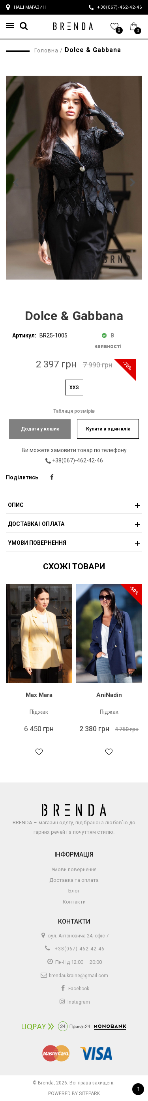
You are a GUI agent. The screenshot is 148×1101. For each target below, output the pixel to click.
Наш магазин (26, 7)
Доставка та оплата (74, 880)
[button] (12, 26)
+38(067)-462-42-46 (80, 460)
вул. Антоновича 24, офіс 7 (74, 936)
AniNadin (109, 695)
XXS (74, 387)
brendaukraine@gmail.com (74, 975)
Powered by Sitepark (74, 1093)
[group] (74, 178)
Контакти (74, 902)
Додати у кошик (40, 429)
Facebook (74, 988)
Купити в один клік (108, 429)
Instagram (74, 1002)
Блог (74, 891)
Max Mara (39, 695)
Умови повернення (74, 869)
